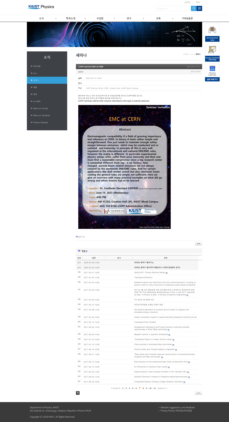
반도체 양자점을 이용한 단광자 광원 (148, 304)
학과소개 (70, 18)
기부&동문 (187, 18)
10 (150, 388)
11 (155, 388)
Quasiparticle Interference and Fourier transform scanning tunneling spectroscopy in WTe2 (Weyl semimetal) (161, 328)
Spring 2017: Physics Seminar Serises (149, 272)
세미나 (36, 80)
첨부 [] (81, 236)
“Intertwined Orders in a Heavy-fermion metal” (153, 339)
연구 (129, 18)
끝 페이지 (162, 388)
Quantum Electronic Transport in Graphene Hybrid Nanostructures (161, 376)
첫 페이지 (115, 388)
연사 (119, 258)
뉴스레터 (36, 101)
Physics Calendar (40, 122)
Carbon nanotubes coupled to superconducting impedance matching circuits (165, 317)
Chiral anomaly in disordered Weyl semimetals (153, 344)
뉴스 (35, 73)
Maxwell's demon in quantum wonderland (151, 334)
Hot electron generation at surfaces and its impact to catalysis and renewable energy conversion (161, 310)
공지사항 (36, 66)
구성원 (99, 18)
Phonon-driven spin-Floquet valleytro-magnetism (154, 349)
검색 (78, 393)
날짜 (94, 258)
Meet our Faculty (40, 108)
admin (80, 71)
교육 (158, 18)
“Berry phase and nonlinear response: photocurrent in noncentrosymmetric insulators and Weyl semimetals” (164, 355)
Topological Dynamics (143, 277)
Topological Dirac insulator (145, 322)
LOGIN (187, 2)
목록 (198, 243)
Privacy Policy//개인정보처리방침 (176, 410)
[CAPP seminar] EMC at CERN (90, 66)
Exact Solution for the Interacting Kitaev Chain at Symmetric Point (161, 361)
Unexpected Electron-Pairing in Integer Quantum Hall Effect (158, 381)
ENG (198, 2)
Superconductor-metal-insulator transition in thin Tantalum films (160, 371)
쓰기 (198, 393)
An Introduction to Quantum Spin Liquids (150, 366)
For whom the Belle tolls (144, 299)
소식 (41, 18)
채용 (35, 87)
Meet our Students (41, 115)
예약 (35, 94)
